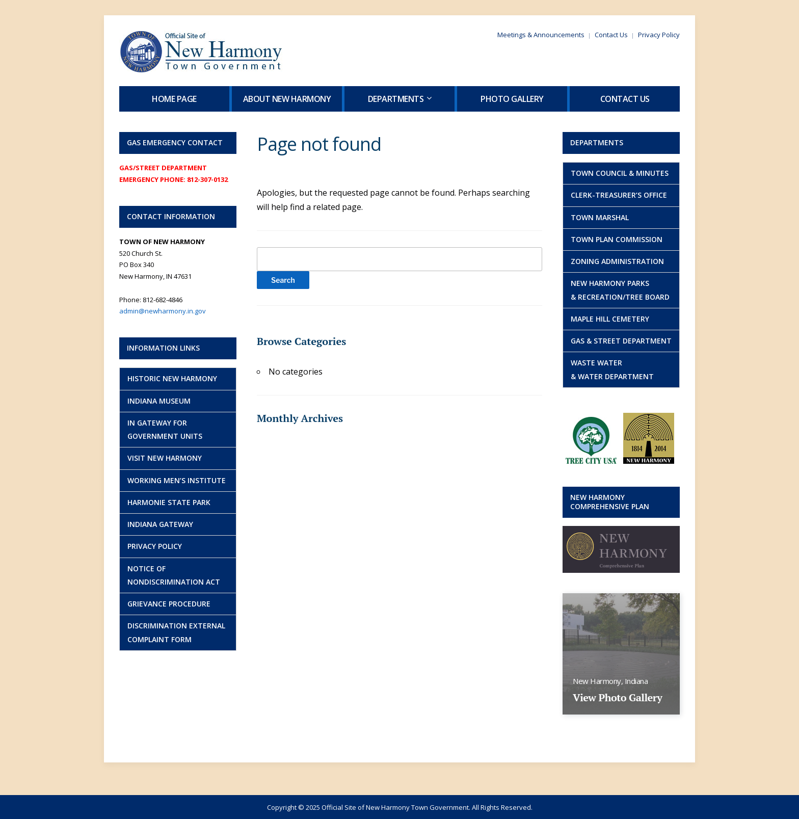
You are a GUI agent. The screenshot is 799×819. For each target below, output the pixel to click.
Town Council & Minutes (620, 173)
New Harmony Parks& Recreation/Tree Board (620, 289)
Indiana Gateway (160, 524)
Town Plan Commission (616, 239)
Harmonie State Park (168, 502)
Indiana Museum (159, 401)
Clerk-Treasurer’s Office (619, 195)
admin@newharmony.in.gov (162, 310)
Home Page (174, 98)
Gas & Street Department (621, 341)
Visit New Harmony (164, 458)
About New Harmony (287, 98)
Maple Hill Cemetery (610, 319)
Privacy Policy (659, 34)
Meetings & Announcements (540, 34)
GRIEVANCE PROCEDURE (168, 604)
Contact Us (611, 34)
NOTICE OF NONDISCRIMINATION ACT (173, 575)
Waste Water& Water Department (612, 369)
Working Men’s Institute (176, 480)
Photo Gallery (512, 98)
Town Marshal (600, 217)
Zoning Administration (617, 261)
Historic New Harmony (172, 378)
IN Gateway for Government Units (164, 429)
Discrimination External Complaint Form (176, 632)
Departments (396, 98)
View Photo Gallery (617, 697)
